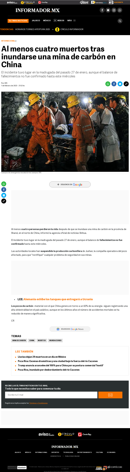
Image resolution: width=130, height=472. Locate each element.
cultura (99, 452)
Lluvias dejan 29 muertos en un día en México (42, 357)
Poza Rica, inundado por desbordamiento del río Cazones (48, 370)
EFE (6, 83)
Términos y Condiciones (38, 403)
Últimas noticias (18, 21)
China (31, 340)
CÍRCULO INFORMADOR (71, 30)
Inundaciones (55, 340)
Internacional (8, 41)
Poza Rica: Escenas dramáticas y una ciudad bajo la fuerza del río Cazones (58, 361)
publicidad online (72, 456)
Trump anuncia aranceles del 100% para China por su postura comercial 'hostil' (60, 365)
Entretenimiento (84, 452)
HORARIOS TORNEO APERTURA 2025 (32, 30)
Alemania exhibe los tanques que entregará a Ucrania (58, 299)
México (47, 21)
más (71, 21)
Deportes (55, 452)
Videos (59, 20)
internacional (41, 452)
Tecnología (68, 452)
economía (111, 452)
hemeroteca (55, 456)
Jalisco (36, 21)
